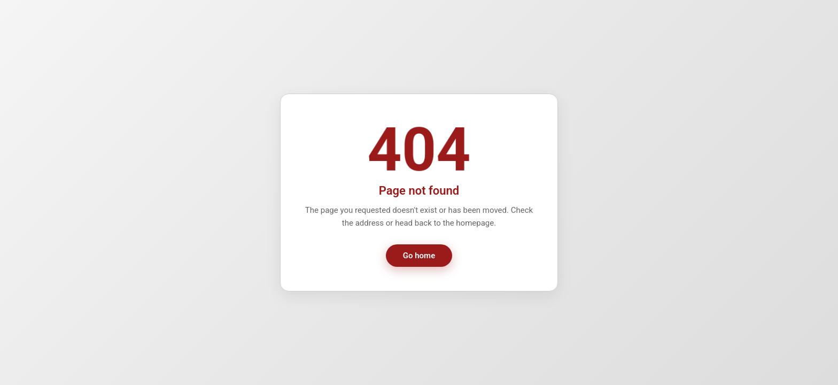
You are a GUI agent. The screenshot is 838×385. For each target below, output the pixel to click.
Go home (419, 255)
